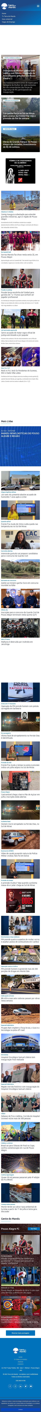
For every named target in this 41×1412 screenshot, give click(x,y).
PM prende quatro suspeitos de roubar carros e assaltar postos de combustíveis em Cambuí (20, 940)
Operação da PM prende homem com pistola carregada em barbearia (20, 707)
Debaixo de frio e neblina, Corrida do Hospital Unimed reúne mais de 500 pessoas (20, 1117)
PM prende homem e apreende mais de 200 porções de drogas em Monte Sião (19, 970)
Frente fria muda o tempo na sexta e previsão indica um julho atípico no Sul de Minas (20, 766)
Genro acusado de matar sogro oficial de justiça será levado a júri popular (18, 334)
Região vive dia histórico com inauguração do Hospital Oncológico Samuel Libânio (20, 1088)
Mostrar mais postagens (20, 1333)
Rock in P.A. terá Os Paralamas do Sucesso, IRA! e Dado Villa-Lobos (19, 371)
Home (4, 13)
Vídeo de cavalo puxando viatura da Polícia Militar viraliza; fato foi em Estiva (19, 854)
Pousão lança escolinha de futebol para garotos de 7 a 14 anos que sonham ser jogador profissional (17, 294)
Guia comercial (7, 19)
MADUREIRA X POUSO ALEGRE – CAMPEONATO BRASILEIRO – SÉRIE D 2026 (19, 1321)
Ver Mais (34, 1229)
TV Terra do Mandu (20, 1359)
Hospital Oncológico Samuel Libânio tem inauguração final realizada (18, 1058)
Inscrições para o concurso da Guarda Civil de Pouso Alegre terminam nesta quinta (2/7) (20, 613)
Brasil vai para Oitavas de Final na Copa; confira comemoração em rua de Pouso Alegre (18, 1147)
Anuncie (20, 1362)
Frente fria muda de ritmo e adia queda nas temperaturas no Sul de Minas (19, 525)
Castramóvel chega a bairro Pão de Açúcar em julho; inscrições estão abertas (20, 795)
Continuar (20, 1409)
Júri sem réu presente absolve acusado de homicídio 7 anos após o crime (18, 495)
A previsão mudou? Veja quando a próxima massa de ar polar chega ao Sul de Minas (19, 884)
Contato (20, 1364)
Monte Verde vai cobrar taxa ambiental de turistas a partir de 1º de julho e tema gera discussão (19, 1209)
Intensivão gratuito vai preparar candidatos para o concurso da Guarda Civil (19, 554)
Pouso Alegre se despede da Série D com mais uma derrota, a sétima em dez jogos (20, 1291)
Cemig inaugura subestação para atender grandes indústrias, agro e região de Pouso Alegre (19, 216)
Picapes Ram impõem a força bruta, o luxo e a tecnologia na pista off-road (20, 1029)
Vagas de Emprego (8, 22)
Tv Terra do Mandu (8, 16)
